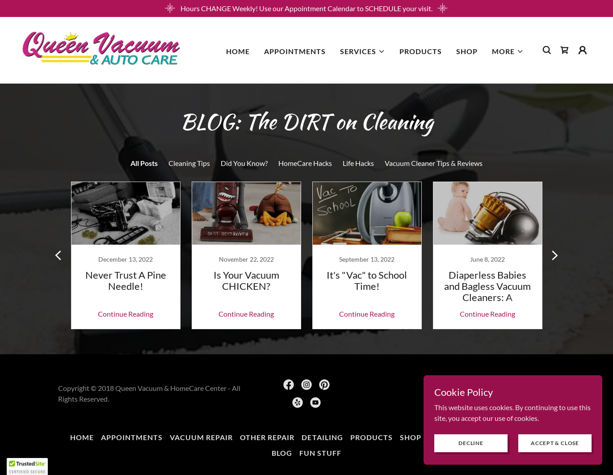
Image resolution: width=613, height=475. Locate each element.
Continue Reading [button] (125, 314)
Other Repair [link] (267, 437)
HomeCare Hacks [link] (305, 163)
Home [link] (238, 51)
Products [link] (420, 51)
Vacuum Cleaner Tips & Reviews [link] (434, 163)
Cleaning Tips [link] (189, 163)
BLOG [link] (282, 453)
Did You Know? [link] (244, 163)
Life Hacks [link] (358, 163)
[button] (362, 51)
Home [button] (82, 437)
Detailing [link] (322, 437)
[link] (101, 49)
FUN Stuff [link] (320, 453)
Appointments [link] (295, 51)
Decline (470, 443)
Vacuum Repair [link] (201, 437)
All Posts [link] (144, 163)
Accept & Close (555, 443)
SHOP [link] (467, 51)
